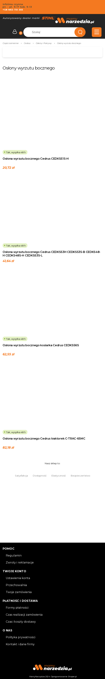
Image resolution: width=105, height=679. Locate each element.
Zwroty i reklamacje (20, 562)
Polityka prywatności (20, 637)
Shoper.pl (72, 676)
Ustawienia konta (18, 578)
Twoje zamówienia (19, 592)
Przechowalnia (16, 585)
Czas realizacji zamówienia (24, 614)
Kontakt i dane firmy (20, 644)
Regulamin (14, 555)
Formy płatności (17, 607)
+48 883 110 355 (13, 9)
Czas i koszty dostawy (21, 621)
